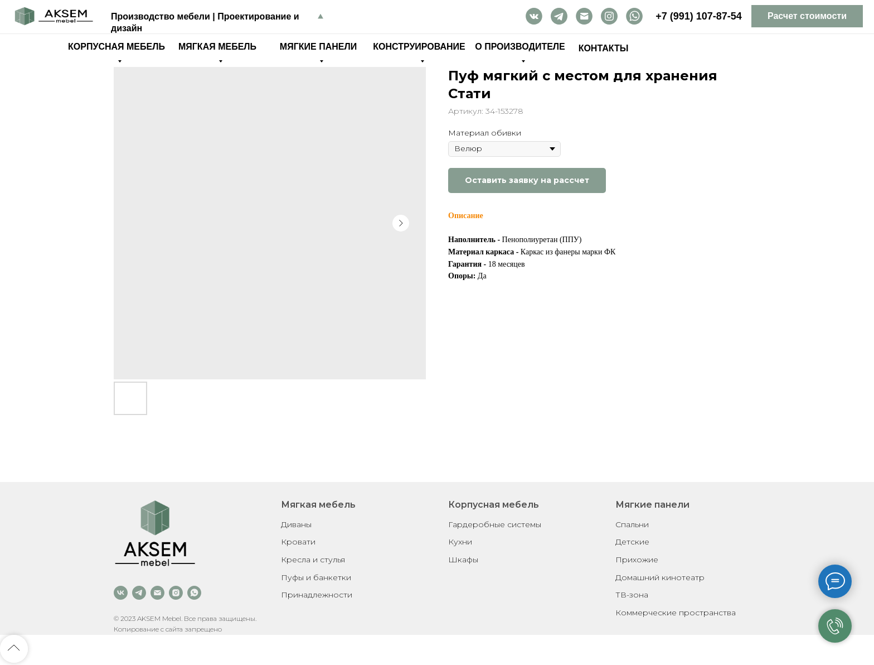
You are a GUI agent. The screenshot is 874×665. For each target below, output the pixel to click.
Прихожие (636, 560)
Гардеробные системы (494, 524)
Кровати (298, 542)
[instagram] (176, 593)
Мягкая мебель (318, 504)
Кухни (460, 542)
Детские (632, 542)
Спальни (632, 524)
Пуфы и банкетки (316, 577)
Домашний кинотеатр (660, 577)
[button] (807, 16)
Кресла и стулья (313, 560)
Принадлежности (316, 595)
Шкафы (463, 560)
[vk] (121, 593)
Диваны (296, 524)
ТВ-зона (631, 595)
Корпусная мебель (493, 504)
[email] (157, 593)
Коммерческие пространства (675, 613)
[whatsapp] (194, 593)
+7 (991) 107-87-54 (699, 16)
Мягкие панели (652, 504)
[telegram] (139, 593)
